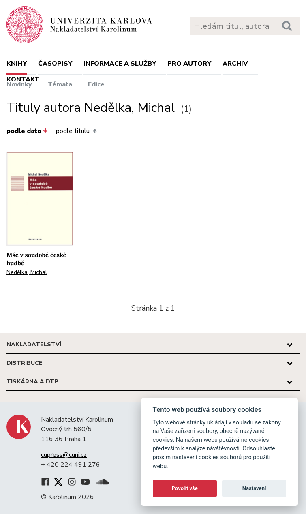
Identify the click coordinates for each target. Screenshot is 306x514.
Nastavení (254, 488)
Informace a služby (119, 63)
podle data (27, 130)
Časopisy (55, 63)
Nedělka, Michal (26, 272)
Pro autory (189, 63)
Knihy (16, 63)
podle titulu (76, 130)
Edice (96, 84)
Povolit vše (185, 488)
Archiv (235, 63)
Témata (60, 84)
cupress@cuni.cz (64, 454)
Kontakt (22, 79)
